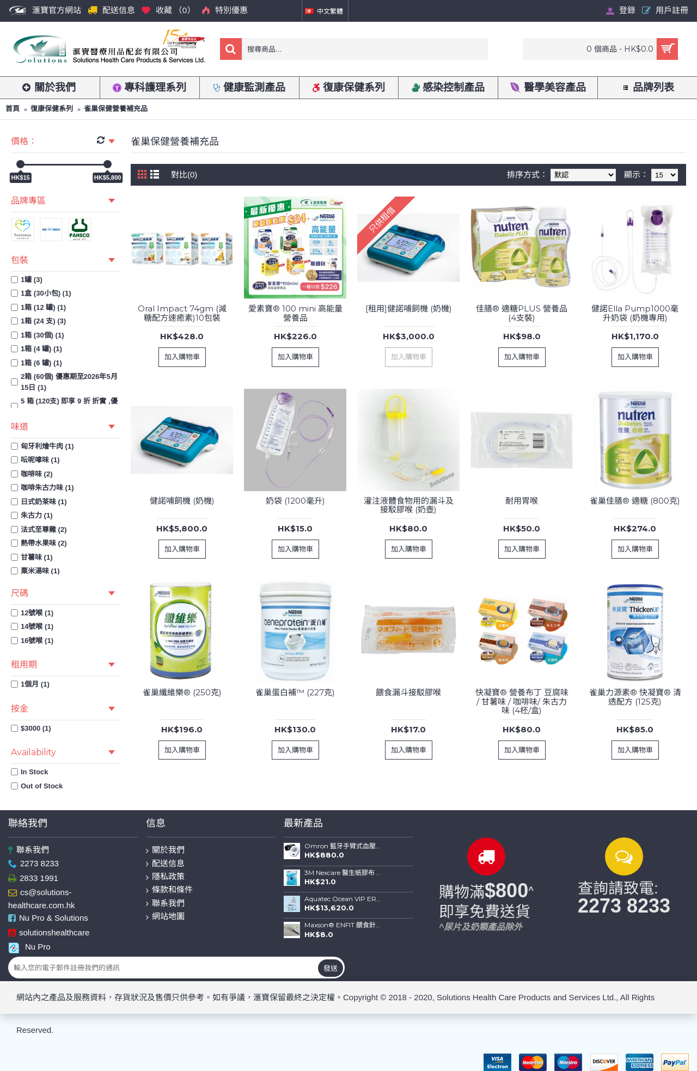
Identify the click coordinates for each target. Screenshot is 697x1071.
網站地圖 (165, 916)
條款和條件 (169, 890)
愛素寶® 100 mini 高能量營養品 (295, 313)
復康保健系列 (51, 109)
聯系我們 (28, 850)
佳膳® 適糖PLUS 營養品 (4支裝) (521, 313)
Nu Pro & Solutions (48, 919)
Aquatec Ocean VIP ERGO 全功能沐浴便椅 (343, 899)
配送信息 (165, 864)
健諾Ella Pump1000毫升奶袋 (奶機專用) (634, 313)
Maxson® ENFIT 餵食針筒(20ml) (343, 925)
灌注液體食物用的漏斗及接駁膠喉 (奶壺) (409, 505)
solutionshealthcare (48, 933)
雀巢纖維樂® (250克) (182, 692)
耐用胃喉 (521, 500)
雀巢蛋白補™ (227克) (295, 692)
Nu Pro (29, 947)
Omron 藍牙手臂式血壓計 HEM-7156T (343, 846)
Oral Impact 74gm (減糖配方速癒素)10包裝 (182, 313)
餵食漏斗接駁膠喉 (408, 692)
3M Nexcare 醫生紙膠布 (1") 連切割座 (343, 873)
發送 (330, 968)
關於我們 (165, 850)
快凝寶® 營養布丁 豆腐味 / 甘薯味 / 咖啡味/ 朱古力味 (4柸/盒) (521, 701)
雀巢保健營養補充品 (116, 109)
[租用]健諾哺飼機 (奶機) (408, 308)
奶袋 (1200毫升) (295, 500)
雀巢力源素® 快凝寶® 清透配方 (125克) (635, 697)
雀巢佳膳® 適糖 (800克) (635, 500)
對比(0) (184, 174)
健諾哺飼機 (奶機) (182, 500)
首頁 (12, 109)
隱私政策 (165, 877)
